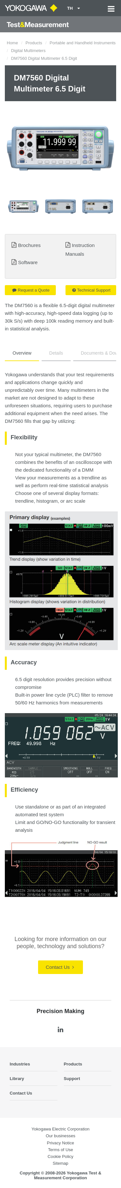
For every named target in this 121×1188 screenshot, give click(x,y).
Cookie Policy (61, 1156)
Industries (20, 1064)
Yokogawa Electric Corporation (61, 1129)
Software (28, 262)
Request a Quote (30, 290)
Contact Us (60, 967)
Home (12, 42)
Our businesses (61, 1135)
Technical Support (91, 290)
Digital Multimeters (28, 50)
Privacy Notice (60, 1142)
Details (56, 353)
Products (33, 42)
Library (17, 1078)
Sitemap (60, 1163)
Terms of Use (60, 1149)
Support (72, 1078)
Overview (22, 353)
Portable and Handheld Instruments (83, 42)
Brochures (29, 245)
